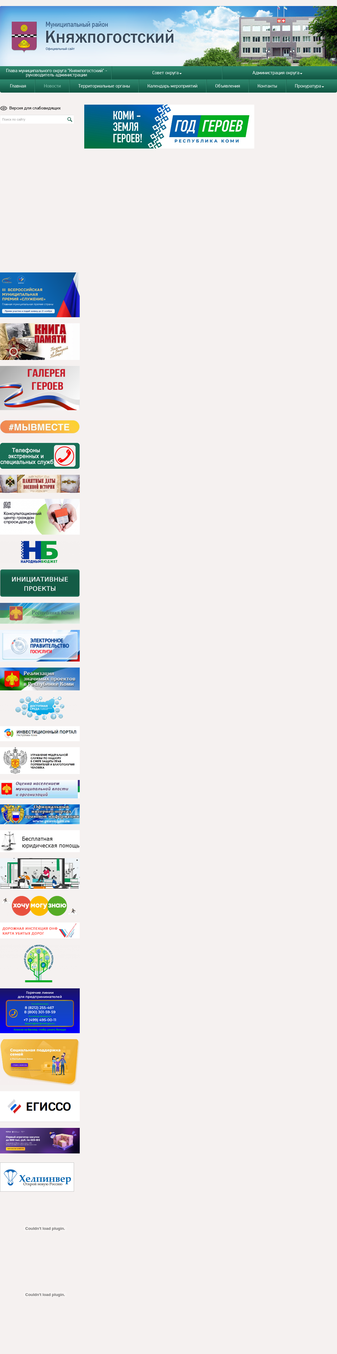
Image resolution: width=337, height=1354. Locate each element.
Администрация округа (277, 72)
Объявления (227, 86)
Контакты (267, 86)
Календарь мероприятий (172, 86)
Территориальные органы (104, 86)
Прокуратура (309, 86)
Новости (52, 86)
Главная (18, 86)
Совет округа (167, 72)
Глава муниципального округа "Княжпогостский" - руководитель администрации (56, 73)
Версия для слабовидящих (30, 108)
